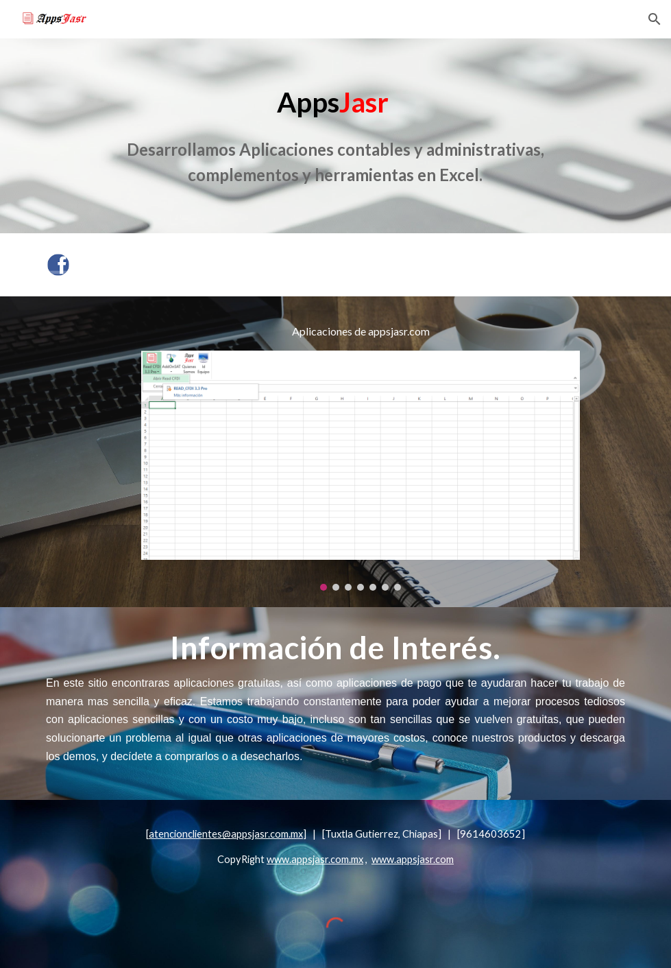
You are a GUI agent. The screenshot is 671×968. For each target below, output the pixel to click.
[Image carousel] (360, 471)
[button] (654, 19)
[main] (336, 136)
